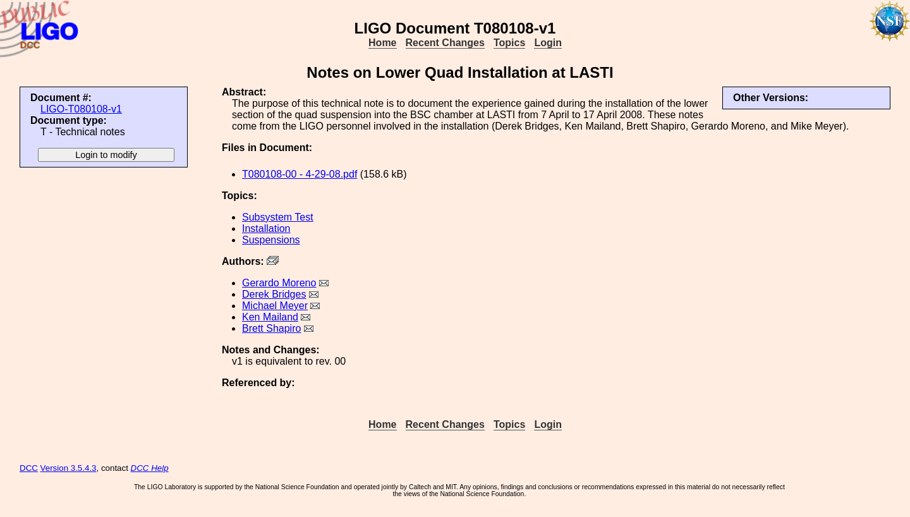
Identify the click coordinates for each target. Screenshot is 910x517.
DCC (29, 468)
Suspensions (271, 239)
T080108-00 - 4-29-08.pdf (299, 174)
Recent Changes (445, 42)
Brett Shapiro (271, 328)
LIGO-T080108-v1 (81, 109)
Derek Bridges (274, 294)
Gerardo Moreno (279, 282)
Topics (509, 42)
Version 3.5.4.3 (68, 468)
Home (382, 42)
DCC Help (150, 468)
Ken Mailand (270, 317)
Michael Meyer (275, 305)
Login (548, 42)
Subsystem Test (277, 217)
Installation (266, 228)
